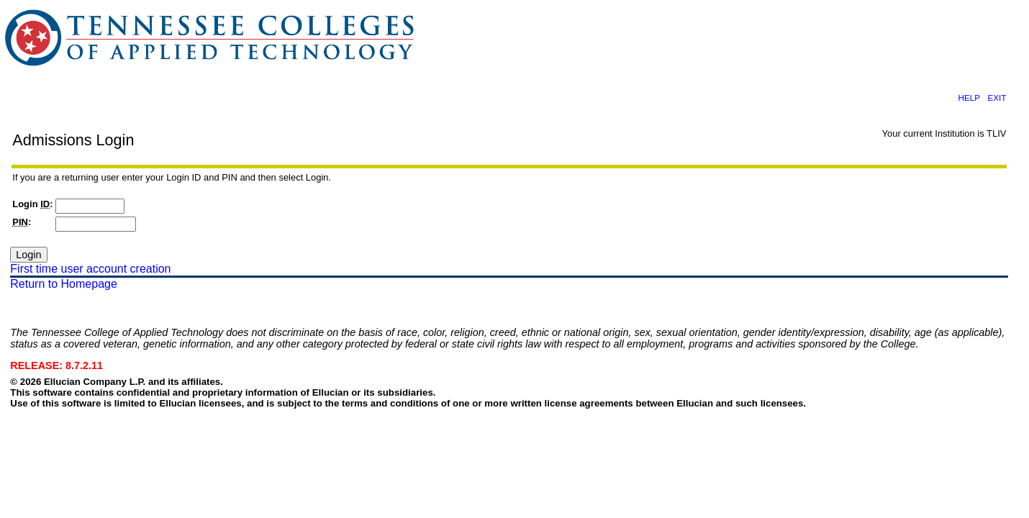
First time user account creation (90, 269)
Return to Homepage (63, 284)
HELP (968, 97)
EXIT (996, 97)
